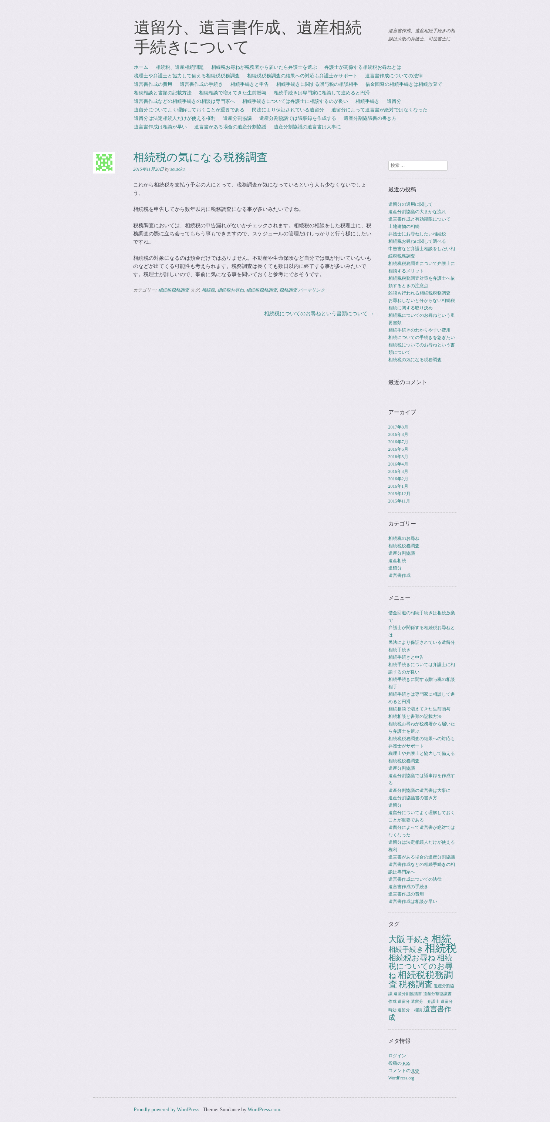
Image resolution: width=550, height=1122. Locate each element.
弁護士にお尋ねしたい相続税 (417, 233)
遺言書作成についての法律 (394, 75)
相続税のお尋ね (403, 538)
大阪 (396, 939)
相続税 (208, 290)
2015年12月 (399, 493)
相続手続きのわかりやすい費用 (419, 330)
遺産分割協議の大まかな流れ (417, 211)
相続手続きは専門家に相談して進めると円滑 (322, 92)
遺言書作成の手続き (201, 84)
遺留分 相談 (410, 1010)
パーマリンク (311, 290)
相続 (441, 938)
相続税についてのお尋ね (420, 966)
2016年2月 (398, 478)
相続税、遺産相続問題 (180, 67)
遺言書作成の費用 (153, 84)
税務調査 (288, 290)
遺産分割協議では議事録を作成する (297, 118)
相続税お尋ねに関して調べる (417, 241)
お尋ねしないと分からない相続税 (421, 300)
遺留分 (394, 101)
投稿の (399, 1063)
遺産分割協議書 (408, 994)
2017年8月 (398, 427)
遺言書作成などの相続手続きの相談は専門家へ (184, 101)
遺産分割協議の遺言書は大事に (307, 127)
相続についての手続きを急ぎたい (421, 337)
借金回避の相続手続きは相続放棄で (403, 84)
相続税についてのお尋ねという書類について (319, 313)
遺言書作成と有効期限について (419, 219)
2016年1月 (398, 486)
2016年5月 (398, 456)
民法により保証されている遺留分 (288, 109)
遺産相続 (397, 560)
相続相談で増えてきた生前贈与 (232, 92)
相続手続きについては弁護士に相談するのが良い (295, 101)
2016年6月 (398, 449)
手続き (418, 939)
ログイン (397, 1055)
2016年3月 (398, 471)
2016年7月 (398, 441)
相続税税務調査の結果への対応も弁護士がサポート (302, 75)
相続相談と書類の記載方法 (163, 92)
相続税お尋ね (230, 290)
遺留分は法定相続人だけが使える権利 (175, 118)
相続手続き (367, 101)
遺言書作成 (399, 575)
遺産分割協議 (237, 118)
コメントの (403, 1071)
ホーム (141, 67)
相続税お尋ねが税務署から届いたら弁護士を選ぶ (264, 67)
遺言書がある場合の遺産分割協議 (230, 127)
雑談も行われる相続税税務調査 (419, 293)
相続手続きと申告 (249, 84)
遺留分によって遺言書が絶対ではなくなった (379, 109)
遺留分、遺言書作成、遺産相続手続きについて (248, 37)
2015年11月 (399, 501)
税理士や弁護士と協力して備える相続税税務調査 (187, 75)
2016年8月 (398, 434)
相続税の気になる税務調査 (415, 359)
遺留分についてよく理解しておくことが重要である (189, 109)
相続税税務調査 (173, 290)
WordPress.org (401, 1078)
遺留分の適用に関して (410, 204)
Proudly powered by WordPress (166, 1109)
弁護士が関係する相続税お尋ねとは (362, 67)
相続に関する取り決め (410, 307)
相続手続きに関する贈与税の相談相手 (317, 84)
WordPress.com (264, 1109)
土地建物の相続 (403, 226)
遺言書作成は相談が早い (160, 127)
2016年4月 (398, 464)
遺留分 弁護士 (425, 1002)
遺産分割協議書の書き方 (370, 118)
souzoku (178, 169)
